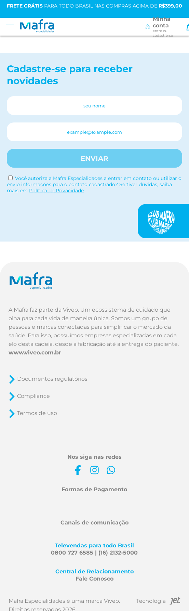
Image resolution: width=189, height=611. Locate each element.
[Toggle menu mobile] (12, 27)
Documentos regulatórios (52, 379)
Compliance (33, 396)
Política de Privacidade (56, 190)
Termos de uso (37, 413)
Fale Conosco (94, 578)
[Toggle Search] (180, 27)
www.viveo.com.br (35, 352)
